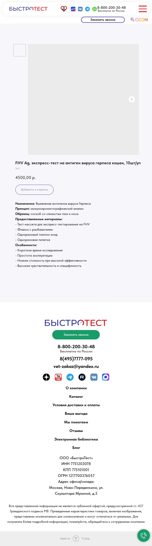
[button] (103, 20)
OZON (141, 19)
